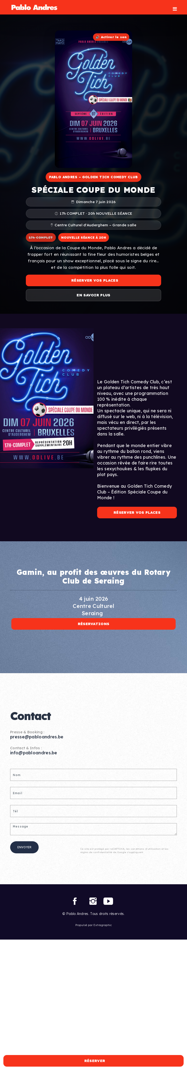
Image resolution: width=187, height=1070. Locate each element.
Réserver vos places (94, 280)
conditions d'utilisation (146, 848)
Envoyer (24, 847)
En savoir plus (93, 295)
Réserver (94, 1060)
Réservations (93, 623)
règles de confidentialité (96, 852)
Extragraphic (103, 925)
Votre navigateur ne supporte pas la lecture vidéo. (93, 99)
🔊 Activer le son (111, 37)
